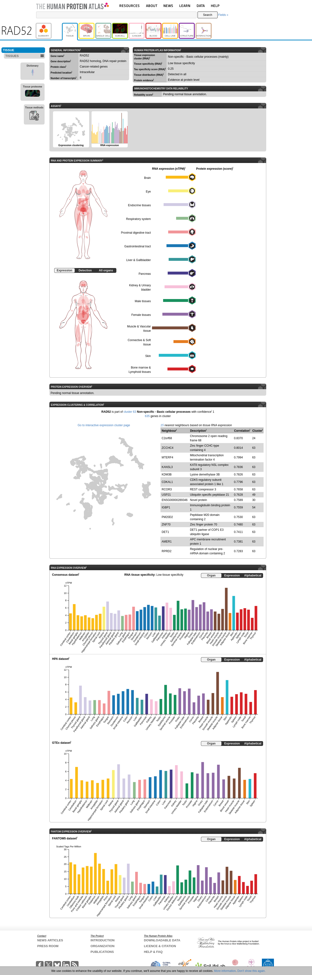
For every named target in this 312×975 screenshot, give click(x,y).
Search (207, 15)
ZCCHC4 (167, 448)
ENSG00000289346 (174, 500)
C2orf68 (167, 438)
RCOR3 (167, 489)
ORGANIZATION (102, 946)
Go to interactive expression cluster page (104, 425)
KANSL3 (167, 467)
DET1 (165, 532)
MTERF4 (167, 457)
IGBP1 (166, 507)
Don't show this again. (251, 971)
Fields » (223, 15)
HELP (215, 5)
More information (225, 971)
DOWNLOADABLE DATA (162, 940)
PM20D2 (167, 517)
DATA (201, 5)
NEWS (168, 5)
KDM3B (167, 474)
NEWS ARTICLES (50, 940)
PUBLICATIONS (102, 952)
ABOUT (151, 5)
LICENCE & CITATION (160, 946)
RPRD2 (167, 551)
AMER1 (167, 541)
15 (162, 425)
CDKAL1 (167, 482)
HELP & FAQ (153, 952)
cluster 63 (130, 411)
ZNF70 (166, 524)
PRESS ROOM (48, 946)
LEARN (184, 5)
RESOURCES (129, 5)
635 (147, 416)
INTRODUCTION (103, 940)
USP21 (166, 494)
